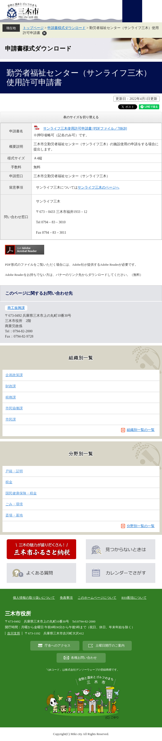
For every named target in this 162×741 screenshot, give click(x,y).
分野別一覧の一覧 (141, 526)
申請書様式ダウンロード (66, 28)
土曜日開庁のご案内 (110, 645)
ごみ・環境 (14, 504)
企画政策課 (14, 375)
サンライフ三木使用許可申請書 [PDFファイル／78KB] (85, 128)
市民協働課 (14, 408)
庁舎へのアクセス (57, 645)
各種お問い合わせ (84, 657)
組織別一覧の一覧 (141, 430)
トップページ (33, 28)
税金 (8, 482)
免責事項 (66, 597)
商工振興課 (16, 308)
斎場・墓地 (14, 515)
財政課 (10, 386)
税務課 (10, 397)
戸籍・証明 (14, 471)
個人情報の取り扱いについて (34, 597)
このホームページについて (97, 597)
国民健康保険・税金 (21, 493)
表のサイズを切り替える (81, 117)
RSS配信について (133, 597)
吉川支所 (13, 633)
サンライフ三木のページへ (98, 187)
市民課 (10, 419)
